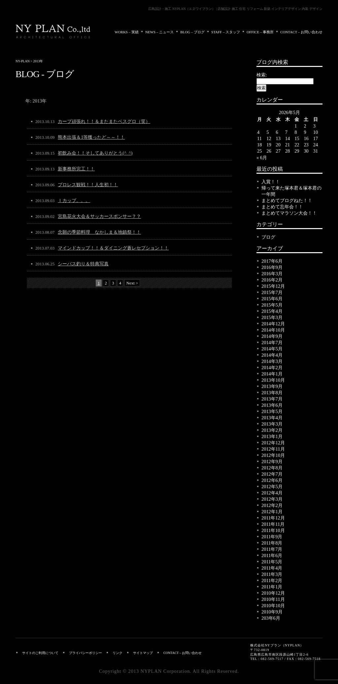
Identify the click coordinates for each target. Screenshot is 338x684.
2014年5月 (272, 348)
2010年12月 (273, 593)
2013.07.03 (44, 248)
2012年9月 (272, 461)
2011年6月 (271, 555)
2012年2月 (272, 505)
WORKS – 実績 (127, 32)
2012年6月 (272, 480)
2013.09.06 (44, 184)
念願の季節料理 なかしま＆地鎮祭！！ (99, 232)
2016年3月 (272, 273)
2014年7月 (272, 342)
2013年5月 (272, 411)
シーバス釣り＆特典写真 (83, 263)
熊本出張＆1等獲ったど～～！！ (91, 137)
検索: (261, 74)
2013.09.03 (44, 200)
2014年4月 (272, 355)
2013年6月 (272, 405)
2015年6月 (272, 298)
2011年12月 (273, 517)
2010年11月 (273, 599)
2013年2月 (272, 430)
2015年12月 (273, 286)
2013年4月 (272, 417)
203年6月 (270, 618)
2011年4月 (271, 568)
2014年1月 (272, 373)
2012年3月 (272, 499)
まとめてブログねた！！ (286, 200)
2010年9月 (272, 611)
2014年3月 (272, 361)
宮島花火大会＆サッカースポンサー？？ (99, 216)
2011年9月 (271, 536)
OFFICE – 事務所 (260, 32)
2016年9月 (272, 267)
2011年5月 (271, 561)
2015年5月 (272, 305)
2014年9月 (272, 336)
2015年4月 (272, 311)
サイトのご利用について (40, 653)
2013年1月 (272, 436)
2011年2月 (271, 580)
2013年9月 (272, 386)
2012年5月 (272, 486)
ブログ (268, 237)
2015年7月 (272, 292)
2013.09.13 (44, 168)
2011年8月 (271, 543)
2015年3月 (272, 317)
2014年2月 (272, 367)
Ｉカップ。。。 (74, 200)
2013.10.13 (44, 121)
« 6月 (261, 157)
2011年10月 (273, 530)
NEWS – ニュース (159, 32)
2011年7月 (271, 549)
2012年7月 (272, 474)
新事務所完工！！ (76, 168)
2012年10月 (273, 455)
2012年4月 (272, 492)
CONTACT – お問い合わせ (301, 32)
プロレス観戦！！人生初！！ (88, 184)
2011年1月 (271, 586)
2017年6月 (272, 261)
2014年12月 (273, 323)
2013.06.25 (44, 263)
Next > (132, 283)
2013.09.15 (44, 153)
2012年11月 (273, 449)
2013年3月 (272, 424)
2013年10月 (273, 380)
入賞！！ (270, 181)
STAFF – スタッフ (225, 32)
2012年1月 (272, 511)
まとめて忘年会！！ (282, 206)
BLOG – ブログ (192, 32)
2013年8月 (272, 392)
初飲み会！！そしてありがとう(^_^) (95, 153)
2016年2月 (272, 280)
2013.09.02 (44, 216)
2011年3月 (271, 574)
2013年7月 (272, 398)
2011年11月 (273, 524)
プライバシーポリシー (85, 653)
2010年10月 (273, 605)
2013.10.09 (44, 137)
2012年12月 (273, 442)
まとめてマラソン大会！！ (289, 213)
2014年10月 (273, 330)
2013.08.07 (44, 232)
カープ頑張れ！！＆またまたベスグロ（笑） (104, 121)
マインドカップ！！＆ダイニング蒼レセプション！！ (113, 248)
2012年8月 (272, 467)
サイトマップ (143, 653)
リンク (117, 653)
